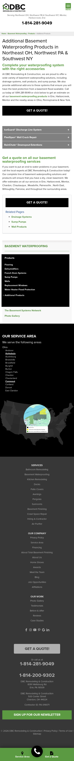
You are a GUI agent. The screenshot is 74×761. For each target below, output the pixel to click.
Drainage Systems (21, 216)
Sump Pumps (18, 221)
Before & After (37, 610)
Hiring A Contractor (37, 519)
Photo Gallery (12, 316)
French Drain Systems (15, 273)
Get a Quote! (37, 110)
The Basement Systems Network (23, 310)
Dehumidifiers (11, 269)
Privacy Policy (37, 537)
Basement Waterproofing (26, 246)
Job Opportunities (37, 582)
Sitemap (37, 733)
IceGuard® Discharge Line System (23, 129)
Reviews (37, 615)
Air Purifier (37, 523)
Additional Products (14, 295)
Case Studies (37, 620)
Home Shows (37, 562)
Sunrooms (37, 504)
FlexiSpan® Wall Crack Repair (20, 137)
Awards (37, 567)
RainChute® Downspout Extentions (23, 144)
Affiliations (37, 587)
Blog (37, 577)
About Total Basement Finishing (37, 552)
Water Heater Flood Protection (20, 289)
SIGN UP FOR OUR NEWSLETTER (37, 715)
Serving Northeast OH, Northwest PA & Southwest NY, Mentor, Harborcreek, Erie (37, 16)
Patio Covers (37, 489)
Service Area (37, 542)
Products (9, 258)
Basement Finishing (37, 509)
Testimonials (37, 605)
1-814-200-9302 (37, 675)
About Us (37, 557)
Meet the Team (37, 572)
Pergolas (37, 499)
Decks (37, 484)
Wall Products (19, 226)
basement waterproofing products (28, 96)
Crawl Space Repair (37, 514)
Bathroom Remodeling (37, 469)
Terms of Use (65, 730)
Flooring (9, 265)
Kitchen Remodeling (37, 479)
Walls (7, 281)
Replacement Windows (16, 285)
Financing (37, 547)
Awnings (37, 494)
